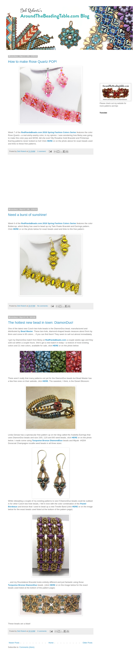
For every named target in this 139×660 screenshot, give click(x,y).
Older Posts (87, 643)
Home (50, 643)
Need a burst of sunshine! (27, 215)
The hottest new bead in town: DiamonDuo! (40, 322)
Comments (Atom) (26, 647)
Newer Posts (14, 643)
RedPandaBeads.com (55, 340)
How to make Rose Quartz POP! (32, 62)
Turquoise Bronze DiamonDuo (22, 585)
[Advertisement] (50, 183)
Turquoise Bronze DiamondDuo (47, 440)
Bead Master (27, 331)
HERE (50, 141)
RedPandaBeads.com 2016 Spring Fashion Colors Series (48, 132)
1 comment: (41, 151)
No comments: (43, 306)
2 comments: (42, 631)
